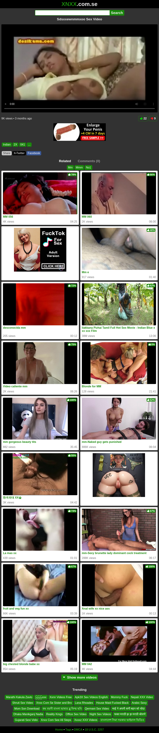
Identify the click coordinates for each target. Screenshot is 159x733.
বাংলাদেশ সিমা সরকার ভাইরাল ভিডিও (122, 719)
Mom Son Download (26, 708)
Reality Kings (54, 714)
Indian (7, 144)
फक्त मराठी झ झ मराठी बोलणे (130, 714)
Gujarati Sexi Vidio (26, 719)
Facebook (34, 153)
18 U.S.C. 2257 (94, 729)
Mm (70, 167)
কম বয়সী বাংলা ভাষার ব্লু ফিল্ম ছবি (62, 708)
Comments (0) (89, 161)
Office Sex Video (76, 714)
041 (22, 144)
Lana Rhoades (84, 702)
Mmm (79, 167)
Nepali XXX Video (142, 697)
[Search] (72, 13)
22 (143, 118)
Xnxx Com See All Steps (56, 719)
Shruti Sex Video (22, 702)
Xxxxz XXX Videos (85, 719)
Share (6, 153)
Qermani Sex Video (97, 708)
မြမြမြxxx (40, 697)
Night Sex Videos (100, 714)
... (29, 144)
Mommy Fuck (119, 697)
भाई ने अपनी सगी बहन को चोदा (128, 708)
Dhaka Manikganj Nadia (28, 714)
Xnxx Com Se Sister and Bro (54, 702)
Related (65, 161)
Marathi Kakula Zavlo (19, 697)
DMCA (78, 729)
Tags (68, 729)
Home (59, 729)
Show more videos (79, 677)
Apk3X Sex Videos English (91, 697)
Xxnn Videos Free (61, 697)
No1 (88, 167)
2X (15, 144)
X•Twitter (19, 153)
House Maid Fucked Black (112, 702)
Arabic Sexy (139, 702)
